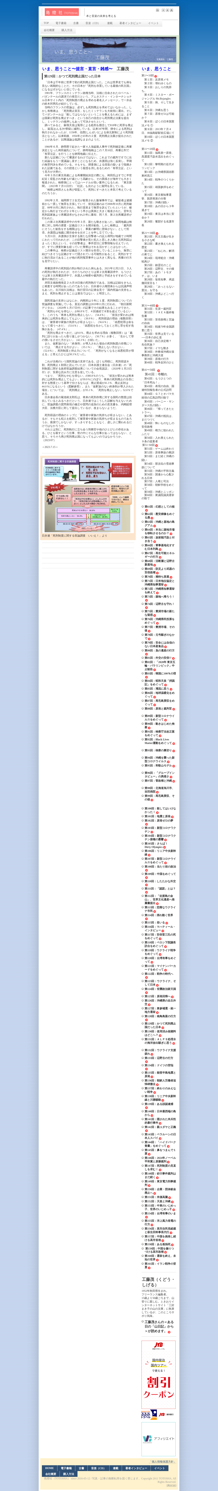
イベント (153, 23)
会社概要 (49, 30)
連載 (110, 23)
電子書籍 (61, 23)
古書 (76, 23)
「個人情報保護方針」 (162, 1461)
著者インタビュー (130, 23)
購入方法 (66, 30)
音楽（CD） (92, 23)
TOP (46, 22)
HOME (49, 1468)
